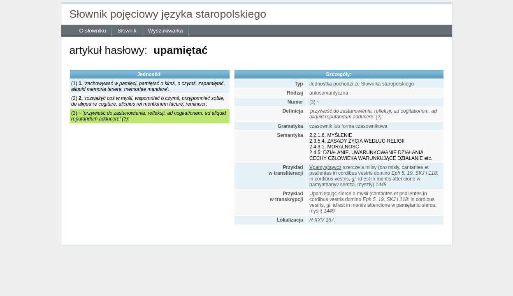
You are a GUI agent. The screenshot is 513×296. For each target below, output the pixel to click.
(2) (147, 101)
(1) (148, 86)
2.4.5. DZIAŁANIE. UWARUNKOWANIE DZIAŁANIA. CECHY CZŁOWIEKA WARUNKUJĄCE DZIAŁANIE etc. (370, 155)
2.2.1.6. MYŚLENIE (330, 135)
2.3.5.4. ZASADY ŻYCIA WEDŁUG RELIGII (356, 141)
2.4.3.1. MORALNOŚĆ (334, 147)
